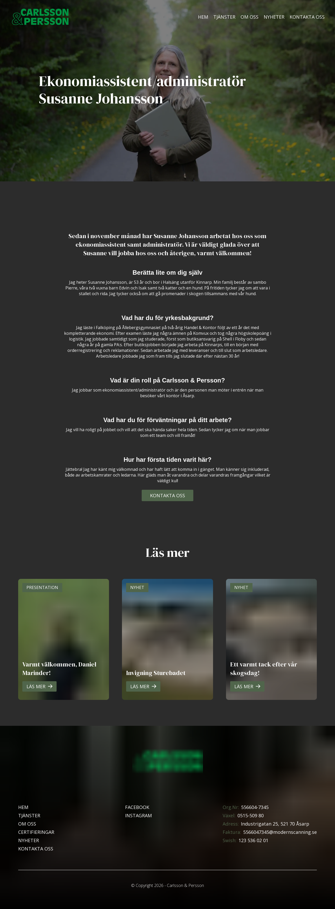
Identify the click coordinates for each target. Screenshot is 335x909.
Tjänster (224, 17)
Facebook (137, 807)
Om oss (249, 17)
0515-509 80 (250, 815)
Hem (203, 17)
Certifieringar (36, 832)
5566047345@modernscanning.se (280, 832)
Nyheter (274, 17)
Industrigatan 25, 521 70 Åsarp (275, 824)
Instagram (138, 815)
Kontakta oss (307, 17)
